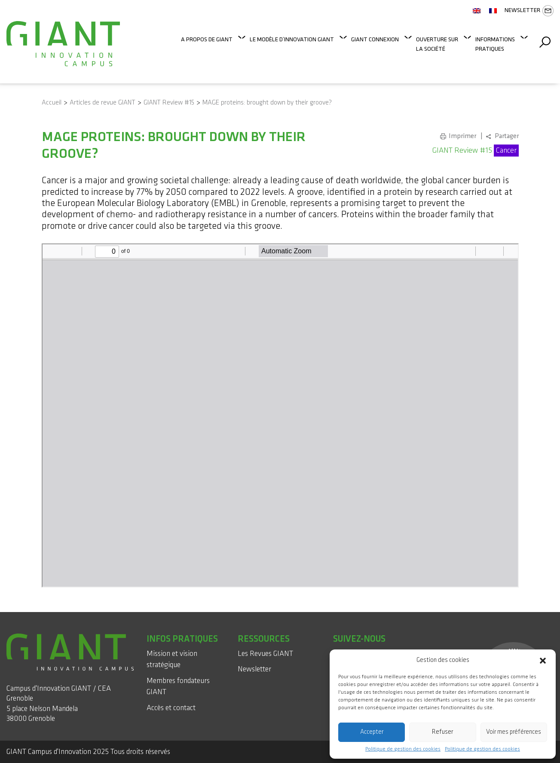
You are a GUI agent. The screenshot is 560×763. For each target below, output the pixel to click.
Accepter (371, 732)
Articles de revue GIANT (102, 102)
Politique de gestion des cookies (403, 749)
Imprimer (462, 136)
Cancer (506, 150)
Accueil (51, 102)
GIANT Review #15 (169, 102)
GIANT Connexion (375, 39)
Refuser (442, 732)
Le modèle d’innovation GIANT (292, 39)
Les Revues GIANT (265, 653)
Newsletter (529, 10)
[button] (543, 660)
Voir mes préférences (513, 732)
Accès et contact (171, 707)
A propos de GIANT (207, 39)
